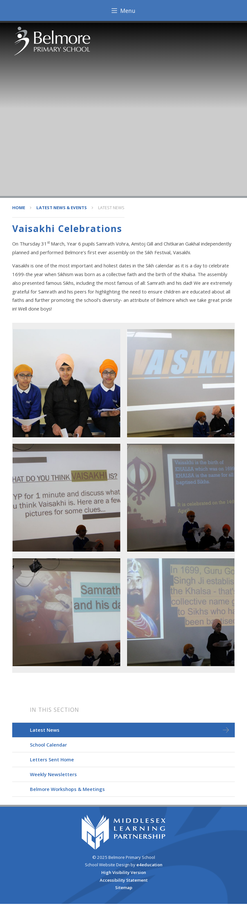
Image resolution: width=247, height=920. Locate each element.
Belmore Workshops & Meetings (67, 789)
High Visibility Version (123, 872)
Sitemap (123, 887)
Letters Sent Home (52, 759)
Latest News (111, 207)
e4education (149, 865)
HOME (18, 207)
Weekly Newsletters (53, 774)
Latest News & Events (61, 207)
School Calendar (48, 744)
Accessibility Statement (124, 880)
